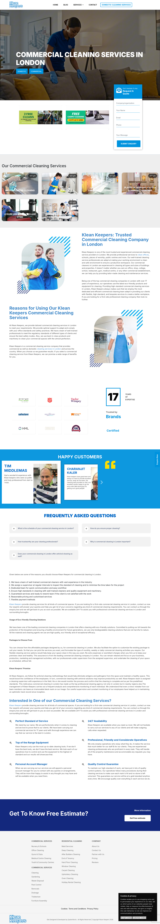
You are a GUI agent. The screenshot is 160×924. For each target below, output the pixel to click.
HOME (55, 5)
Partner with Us (98, 854)
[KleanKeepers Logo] (16, 5)
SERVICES (77, 5)
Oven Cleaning (67, 878)
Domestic (22, 71)
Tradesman (36, 897)
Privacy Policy (92, 909)
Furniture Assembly (39, 901)
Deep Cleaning (67, 850)
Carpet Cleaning (68, 870)
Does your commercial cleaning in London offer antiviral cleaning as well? (45, 555)
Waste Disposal (38, 881)
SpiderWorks (72, 919)
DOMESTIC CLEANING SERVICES (116, 5)
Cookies (64, 909)
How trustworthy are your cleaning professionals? (38, 542)
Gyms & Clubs (37, 854)
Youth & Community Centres (43, 862)
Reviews (95, 862)
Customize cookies (139, 918)
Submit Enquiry (128, 144)
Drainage (35, 893)
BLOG (65, 5)
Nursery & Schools (39, 846)
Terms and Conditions (77, 909)
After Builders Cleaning (71, 854)
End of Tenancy (68, 858)
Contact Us (96, 850)
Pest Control (36, 885)
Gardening (36, 877)
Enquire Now (157, 459)
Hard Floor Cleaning (70, 862)
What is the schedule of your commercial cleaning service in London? (46, 528)
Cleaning (35, 873)
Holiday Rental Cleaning (71, 882)
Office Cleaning (38, 850)
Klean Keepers (15, 604)
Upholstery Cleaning (70, 874)
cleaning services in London (49, 349)
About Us (95, 846)
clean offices (143, 255)
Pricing (94, 858)
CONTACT (93, 5)
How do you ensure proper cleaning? (105, 528)
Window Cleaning (69, 866)
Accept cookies (126, 918)
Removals (35, 889)
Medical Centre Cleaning (41, 858)
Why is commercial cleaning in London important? (110, 542)
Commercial (36, 71)
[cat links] (142, 810)
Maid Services (67, 846)
